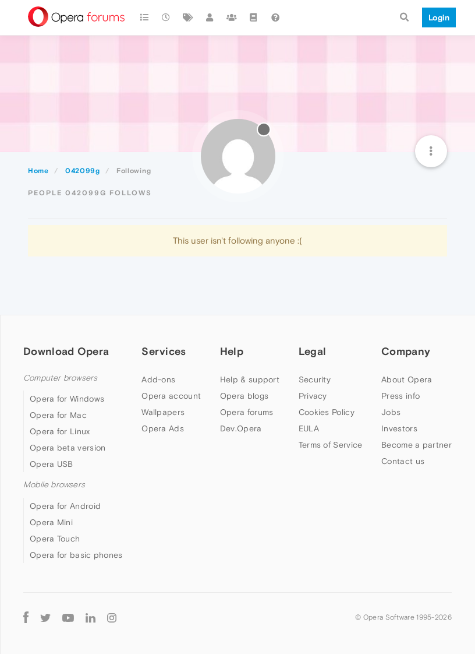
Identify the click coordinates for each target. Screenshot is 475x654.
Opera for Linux (60, 431)
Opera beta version (67, 447)
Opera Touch (55, 538)
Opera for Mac (58, 415)
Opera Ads (162, 428)
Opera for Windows (67, 398)
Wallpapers (163, 412)
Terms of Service (331, 444)
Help (231, 351)
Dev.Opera (241, 428)
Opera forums (247, 412)
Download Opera (66, 351)
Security (315, 379)
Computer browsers (60, 378)
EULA (309, 428)
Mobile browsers (54, 485)
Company (405, 351)
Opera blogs (244, 395)
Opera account (171, 395)
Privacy (313, 395)
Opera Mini (51, 522)
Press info (400, 395)
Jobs (390, 412)
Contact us (402, 461)
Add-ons (158, 379)
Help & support (249, 379)
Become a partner (416, 444)
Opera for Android (65, 506)
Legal (313, 351)
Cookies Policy (327, 412)
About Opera (406, 379)
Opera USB (51, 464)
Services (163, 351)
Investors (399, 428)
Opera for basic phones (76, 555)
